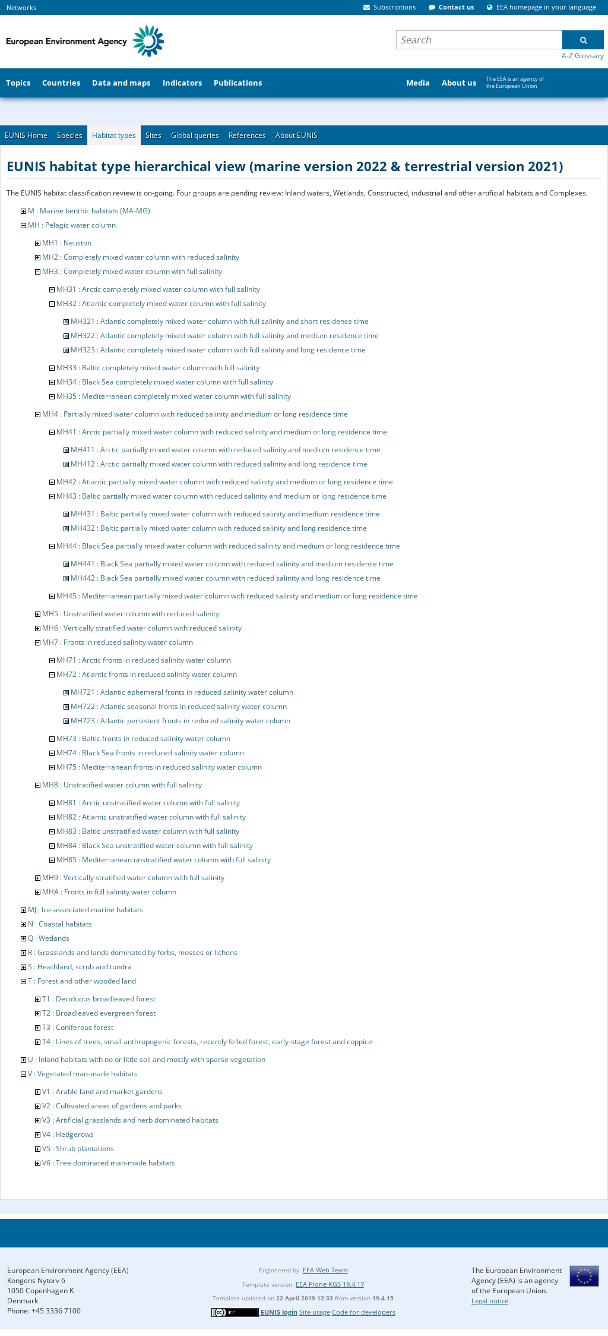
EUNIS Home (26, 135)
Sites (153, 135)
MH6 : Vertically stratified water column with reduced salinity (142, 628)
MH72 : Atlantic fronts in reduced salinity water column (146, 674)
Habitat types (114, 135)
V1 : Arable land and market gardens (102, 1091)
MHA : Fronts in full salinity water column (109, 892)
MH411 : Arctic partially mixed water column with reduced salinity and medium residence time (226, 450)
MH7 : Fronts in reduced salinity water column (117, 642)
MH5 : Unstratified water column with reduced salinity (130, 614)
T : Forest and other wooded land (82, 981)
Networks (21, 7)
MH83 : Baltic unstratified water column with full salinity (147, 831)
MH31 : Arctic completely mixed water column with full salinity (158, 289)
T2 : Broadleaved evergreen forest (99, 1013)
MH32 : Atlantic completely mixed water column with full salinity (161, 303)
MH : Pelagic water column (72, 225)
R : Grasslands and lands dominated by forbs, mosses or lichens (133, 952)
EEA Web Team (325, 1269)
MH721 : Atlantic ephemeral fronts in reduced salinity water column (182, 692)
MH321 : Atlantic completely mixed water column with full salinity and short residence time (220, 321)
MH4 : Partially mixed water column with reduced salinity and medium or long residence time (195, 414)
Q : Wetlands (48, 938)
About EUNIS (297, 135)
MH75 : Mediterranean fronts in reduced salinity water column (159, 767)
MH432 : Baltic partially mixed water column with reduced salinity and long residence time (219, 528)
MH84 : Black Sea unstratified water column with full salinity (154, 845)
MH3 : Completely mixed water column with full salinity (132, 271)
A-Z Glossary (583, 56)
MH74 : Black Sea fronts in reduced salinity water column (150, 753)
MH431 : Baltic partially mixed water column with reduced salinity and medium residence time (225, 514)
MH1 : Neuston (66, 243)
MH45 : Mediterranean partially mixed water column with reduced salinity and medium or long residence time (237, 596)
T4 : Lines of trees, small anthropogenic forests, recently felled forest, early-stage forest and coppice (207, 1041)
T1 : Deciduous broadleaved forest (99, 999)
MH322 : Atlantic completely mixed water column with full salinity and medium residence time (225, 335)
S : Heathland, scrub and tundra (80, 967)
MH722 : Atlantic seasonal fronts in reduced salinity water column (179, 706)
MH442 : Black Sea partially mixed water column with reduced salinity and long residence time (226, 578)
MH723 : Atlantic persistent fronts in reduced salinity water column (180, 721)
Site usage (314, 1311)
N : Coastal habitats (60, 924)
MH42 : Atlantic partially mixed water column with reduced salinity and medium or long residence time (224, 482)
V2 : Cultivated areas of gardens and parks (112, 1106)
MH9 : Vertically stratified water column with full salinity (133, 877)
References (247, 135)
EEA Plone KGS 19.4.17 (330, 1284)
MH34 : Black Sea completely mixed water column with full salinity (164, 382)
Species (70, 135)
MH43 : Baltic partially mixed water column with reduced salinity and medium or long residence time (221, 496)
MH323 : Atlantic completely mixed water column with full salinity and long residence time (218, 350)
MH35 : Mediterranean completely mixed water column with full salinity (173, 396)
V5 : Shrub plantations (78, 1148)
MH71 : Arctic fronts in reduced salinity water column (143, 660)
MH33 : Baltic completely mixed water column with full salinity (157, 368)
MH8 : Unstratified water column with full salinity (122, 785)
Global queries (195, 135)
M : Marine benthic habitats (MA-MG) (89, 211)
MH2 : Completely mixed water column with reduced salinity (140, 257)
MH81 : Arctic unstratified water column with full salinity (148, 803)
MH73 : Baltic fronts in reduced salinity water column (143, 738)
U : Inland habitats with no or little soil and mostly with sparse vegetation (146, 1059)
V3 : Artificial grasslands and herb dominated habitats (130, 1120)
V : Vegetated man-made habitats (83, 1074)
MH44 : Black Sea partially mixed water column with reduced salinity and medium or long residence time (228, 546)
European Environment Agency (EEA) (68, 1270)
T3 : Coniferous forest (77, 1027)
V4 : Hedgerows (68, 1134)
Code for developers (363, 1311)
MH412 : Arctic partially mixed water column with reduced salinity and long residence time (219, 464)
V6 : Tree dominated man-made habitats (108, 1163)
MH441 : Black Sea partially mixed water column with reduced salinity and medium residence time (232, 564)
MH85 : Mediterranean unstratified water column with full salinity (163, 860)
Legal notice (489, 1300)
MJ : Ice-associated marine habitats (85, 910)
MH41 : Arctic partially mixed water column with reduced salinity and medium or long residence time (221, 432)
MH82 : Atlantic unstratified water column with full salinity (151, 817)
